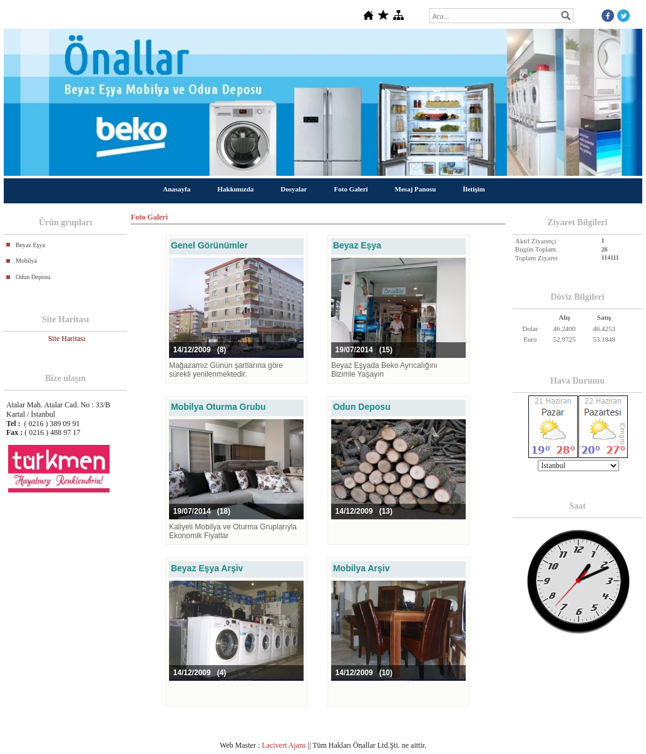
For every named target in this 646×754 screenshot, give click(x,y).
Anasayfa (176, 189)
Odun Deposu (33, 276)
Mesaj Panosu (415, 189)
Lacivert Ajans (283, 745)
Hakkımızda (235, 189)
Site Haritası (67, 338)
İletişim (473, 189)
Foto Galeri (351, 189)
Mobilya (26, 260)
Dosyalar (293, 189)
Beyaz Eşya (30, 245)
